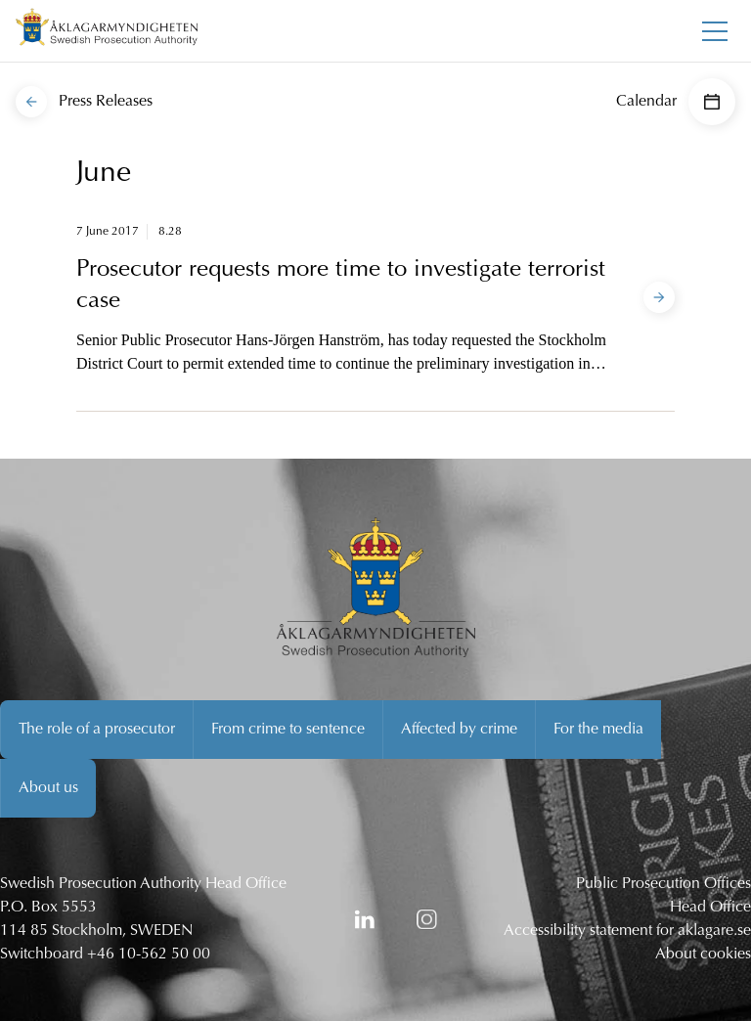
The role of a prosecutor (97, 729)
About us (48, 788)
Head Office (710, 907)
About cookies (703, 954)
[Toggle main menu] (714, 31)
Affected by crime (459, 729)
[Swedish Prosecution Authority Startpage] (107, 31)
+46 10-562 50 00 (148, 954)
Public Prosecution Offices (663, 884)
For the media (598, 729)
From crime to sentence (288, 729)
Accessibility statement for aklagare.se (627, 931)
